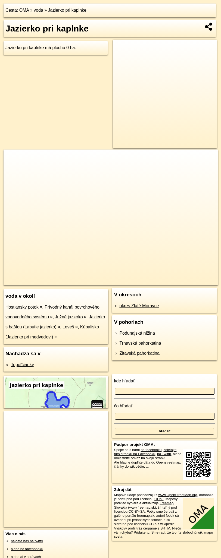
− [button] (13, 167)
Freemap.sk (142, 281)
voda (38, 10)
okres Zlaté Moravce (139, 305)
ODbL (158, 499)
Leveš (68, 327)
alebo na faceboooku (27, 549)
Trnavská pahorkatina (140, 343)
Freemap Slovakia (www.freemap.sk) (143, 505)
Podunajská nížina (137, 333)
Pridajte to (142, 532)
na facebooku (151, 450)
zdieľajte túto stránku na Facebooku (145, 452)
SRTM (165, 528)
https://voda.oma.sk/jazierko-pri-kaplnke (188, 281)
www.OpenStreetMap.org (177, 495)
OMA (24, 10)
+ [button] (13, 159)
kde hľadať (124, 381)
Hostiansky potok (22, 307)
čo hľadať (123, 406)
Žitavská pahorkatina (139, 353)
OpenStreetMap (114, 281)
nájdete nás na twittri (27, 541)
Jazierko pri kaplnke (67, 10)
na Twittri (164, 454)
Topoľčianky (22, 364)
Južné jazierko (69, 317)
